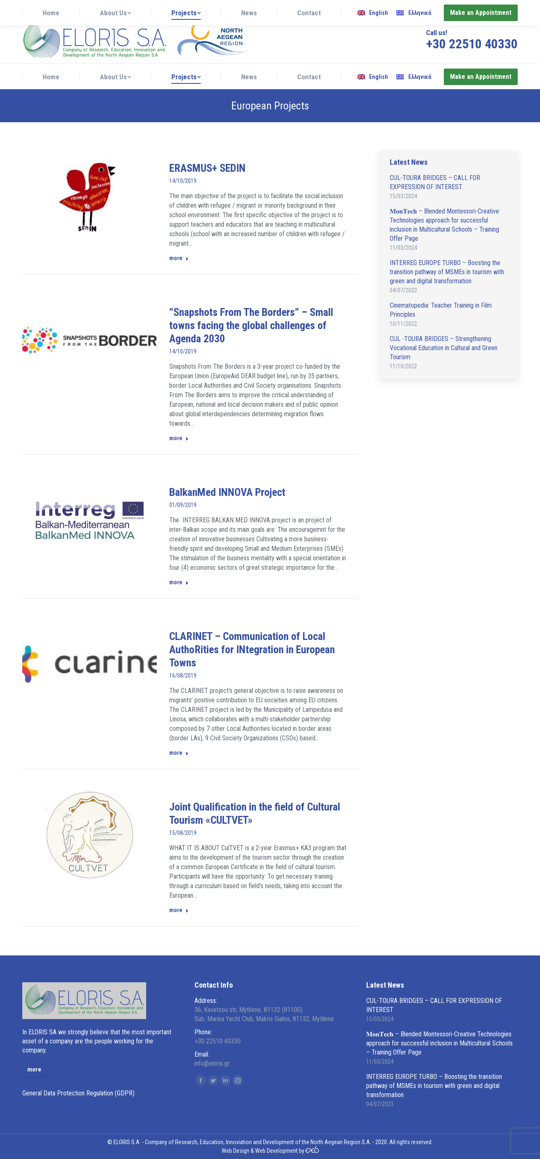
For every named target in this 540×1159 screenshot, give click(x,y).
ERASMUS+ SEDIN (207, 168)
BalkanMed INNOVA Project (227, 492)
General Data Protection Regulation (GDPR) (78, 1093)
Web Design (235, 1150)
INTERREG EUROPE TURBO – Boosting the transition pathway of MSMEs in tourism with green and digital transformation (447, 272)
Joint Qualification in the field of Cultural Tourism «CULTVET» (254, 813)
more (179, 258)
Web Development (276, 1150)
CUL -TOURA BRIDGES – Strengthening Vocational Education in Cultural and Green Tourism (443, 348)
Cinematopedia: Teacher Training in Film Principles (441, 309)
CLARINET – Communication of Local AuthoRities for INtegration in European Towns (252, 649)
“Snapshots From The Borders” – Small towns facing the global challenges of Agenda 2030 (251, 325)
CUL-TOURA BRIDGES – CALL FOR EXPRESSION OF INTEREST (435, 182)
